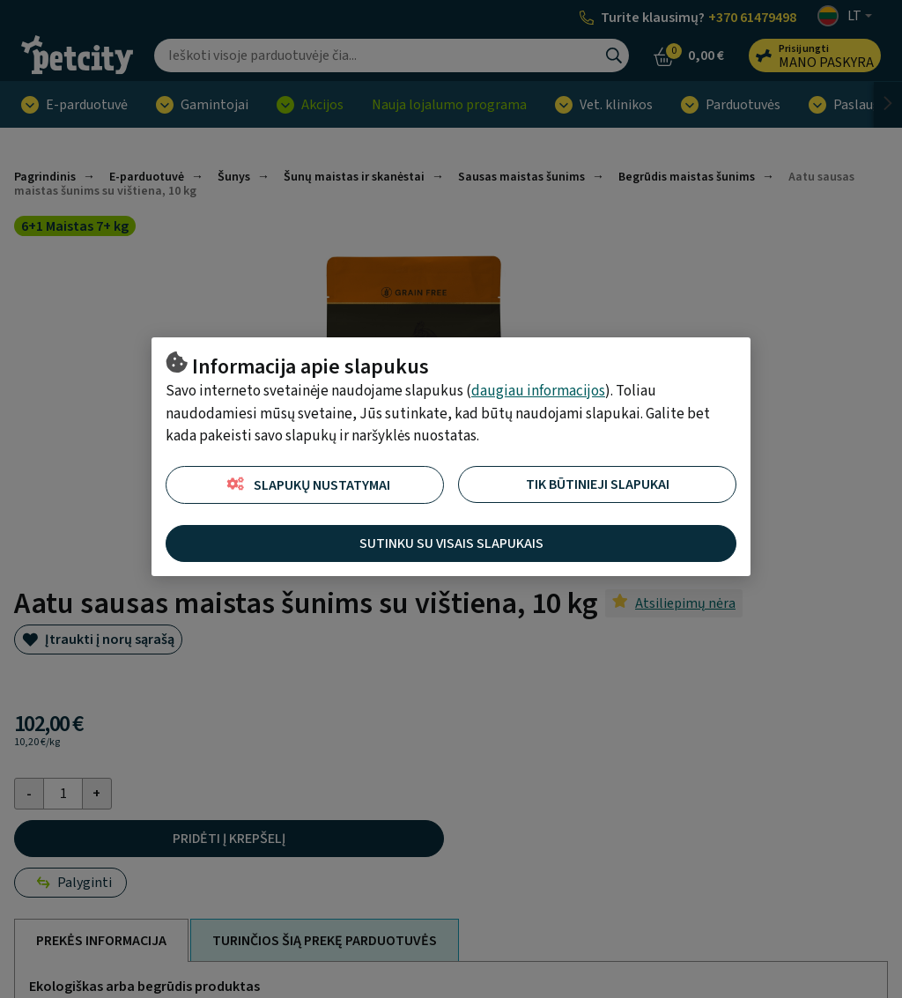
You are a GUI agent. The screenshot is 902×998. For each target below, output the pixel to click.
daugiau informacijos (538, 391)
